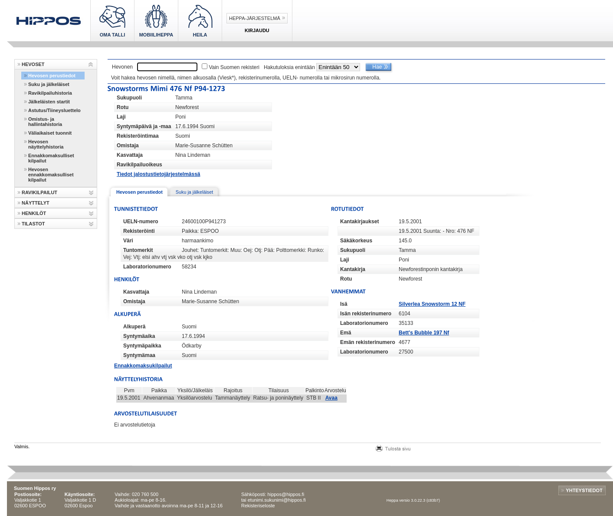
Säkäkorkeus (356, 241)
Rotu (122, 107)
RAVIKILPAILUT (39, 192)
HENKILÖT (34, 213)
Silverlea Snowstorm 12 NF (432, 304)
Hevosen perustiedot (51, 75)
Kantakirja (352, 269)
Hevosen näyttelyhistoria (45, 144)
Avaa (331, 398)
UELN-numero (140, 221)
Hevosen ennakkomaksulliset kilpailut (51, 174)
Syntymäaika (139, 336)
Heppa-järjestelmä (254, 18)
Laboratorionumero (147, 267)
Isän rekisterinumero (365, 314)
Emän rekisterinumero (367, 342)
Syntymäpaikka (142, 346)
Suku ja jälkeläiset (48, 84)
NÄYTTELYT (35, 202)
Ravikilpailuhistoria (50, 93)
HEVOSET (33, 64)
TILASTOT (33, 223)
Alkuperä (134, 327)
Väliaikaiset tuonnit (50, 133)
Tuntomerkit (138, 250)
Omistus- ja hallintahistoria (45, 121)
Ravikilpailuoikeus (139, 165)
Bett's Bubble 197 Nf (424, 333)
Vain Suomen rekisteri (234, 67)
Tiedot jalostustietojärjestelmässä (158, 174)
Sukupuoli (129, 98)
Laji (121, 117)
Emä (345, 333)
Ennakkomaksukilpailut (143, 366)
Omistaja (128, 145)
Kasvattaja (130, 155)
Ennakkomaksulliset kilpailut (51, 158)
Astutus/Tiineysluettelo (54, 110)
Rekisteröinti (139, 231)
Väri (128, 241)
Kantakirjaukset (359, 221)
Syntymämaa (139, 355)
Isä (343, 304)
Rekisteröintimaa (138, 136)
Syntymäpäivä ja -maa (144, 126)
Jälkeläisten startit (49, 101)
